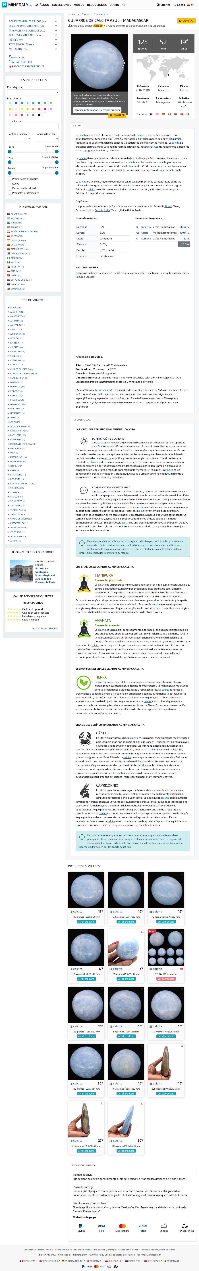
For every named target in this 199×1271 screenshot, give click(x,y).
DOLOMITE (17, 386)
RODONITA (17, 479)
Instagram (80, 1254)
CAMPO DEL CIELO (21, 518)
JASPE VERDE (18, 536)
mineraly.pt (152, 1260)
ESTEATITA (16, 395)
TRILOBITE (17, 505)
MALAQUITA (17, 448)
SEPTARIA (16, 492)
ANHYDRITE (17, 325)
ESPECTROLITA (19, 523)
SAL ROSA (17, 488)
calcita (76, 911)
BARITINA (16, 342)
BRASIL (16, 222)
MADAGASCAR (20, 253)
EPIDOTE (16, 391)
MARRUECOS (19, 249)
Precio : (12, 146)
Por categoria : (15, 87)
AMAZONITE (18, 316)
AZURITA (16, 338)
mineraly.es (113, 1260)
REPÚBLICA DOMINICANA (24, 231)
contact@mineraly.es (124, 1254)
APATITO (16, 329)
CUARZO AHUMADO (21, 369)
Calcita (184, 90)
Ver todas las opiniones (45, 628)
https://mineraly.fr (151, 1254)
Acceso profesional (128, 1249)
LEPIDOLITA (17, 439)
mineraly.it (94, 1260)
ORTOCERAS (18, 461)
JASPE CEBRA (18, 527)
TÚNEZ (16, 275)
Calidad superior (20, 61)
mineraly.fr (28, 1260)
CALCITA (16, 347)
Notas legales (45, 1249)
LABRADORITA (19, 430)
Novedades (16, 57)
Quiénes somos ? (83, 1249)
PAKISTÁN (17, 266)
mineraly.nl (133, 1260)
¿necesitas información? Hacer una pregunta (97, 109)
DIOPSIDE (16, 382)
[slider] (9, 151)
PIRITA (15, 470)
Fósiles (16, 39)
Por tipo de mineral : (18, 133)
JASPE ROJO (17, 532)
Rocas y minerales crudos (28, 21)
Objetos (89, 14)
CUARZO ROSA (19, 377)
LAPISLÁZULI (18, 435)
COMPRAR (186, 20)
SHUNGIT (16, 496)
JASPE (15, 422)
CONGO (16, 227)
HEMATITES (17, 413)
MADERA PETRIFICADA (22, 444)
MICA (14, 452)
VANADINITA (17, 514)
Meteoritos (18, 49)
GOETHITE (17, 408)
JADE (14, 417)
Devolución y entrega (105, 1249)
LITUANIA (17, 244)
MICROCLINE (18, 457)
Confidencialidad (63, 1249)
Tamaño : (12, 168)
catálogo (76, 14)
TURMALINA (18, 510)
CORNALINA (17, 360)
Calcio (144, 232)
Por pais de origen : (46, 133)
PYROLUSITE (18, 474)
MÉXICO (16, 258)
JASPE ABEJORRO (20, 426)
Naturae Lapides (85, 276)
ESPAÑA (16, 236)
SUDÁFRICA (17, 284)
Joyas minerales (21, 44)
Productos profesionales (26, 66)
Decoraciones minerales (26, 25)
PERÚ (15, 262)
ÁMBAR (15, 540)
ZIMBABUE (17, 288)
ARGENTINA (18, 218)
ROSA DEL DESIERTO (22, 483)
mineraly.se (171, 1260)
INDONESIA (18, 240)
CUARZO (16, 364)
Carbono (146, 238)
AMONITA (16, 320)
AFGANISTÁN (19, 214)
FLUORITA (17, 399)
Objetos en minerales (25, 35)
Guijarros (102, 14)
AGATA (15, 307)
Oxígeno (146, 226)
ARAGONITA (17, 333)
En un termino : (15, 121)
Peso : (11, 157)
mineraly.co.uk (48, 1260)
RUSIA (16, 271)
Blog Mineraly (47, 1254)
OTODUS (16, 466)
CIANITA (15, 355)
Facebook (64, 1254)
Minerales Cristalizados (27, 30)
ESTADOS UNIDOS (21, 279)
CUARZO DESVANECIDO (23, 373)
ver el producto (86, 921)
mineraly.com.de (72, 1260)
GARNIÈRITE (18, 404)
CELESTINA (17, 351)
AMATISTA (17, 311)
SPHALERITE (17, 501)
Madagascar (163, 102)
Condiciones (30, 1249)
